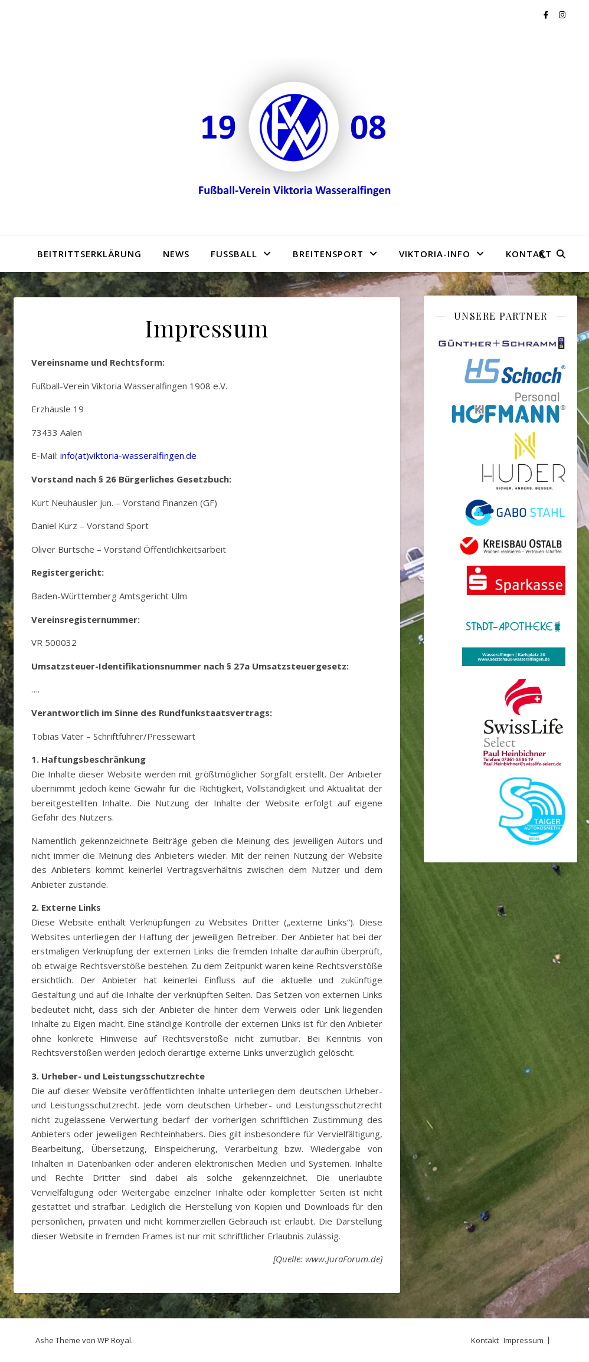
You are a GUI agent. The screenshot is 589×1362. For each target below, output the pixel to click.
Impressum (523, 1340)
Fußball (234, 254)
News (176, 254)
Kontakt (529, 254)
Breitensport (328, 254)
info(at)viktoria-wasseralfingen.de (128, 455)
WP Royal (114, 1340)
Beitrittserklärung (89, 254)
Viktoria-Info (434, 254)
